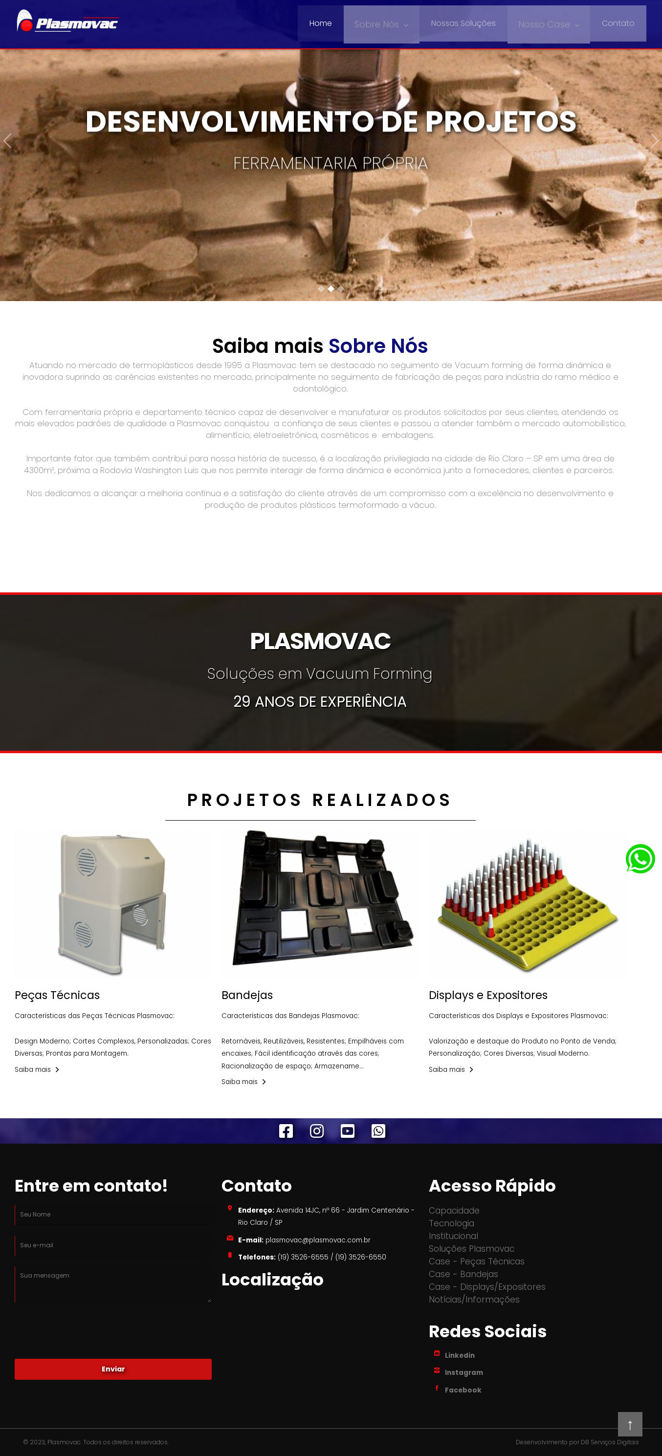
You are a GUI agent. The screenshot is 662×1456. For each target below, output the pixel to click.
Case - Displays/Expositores (487, 1287)
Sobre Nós (383, 23)
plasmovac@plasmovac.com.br (317, 1240)
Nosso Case (546, 23)
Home (329, 23)
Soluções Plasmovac (471, 1249)
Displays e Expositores (488, 995)
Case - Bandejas (463, 1274)
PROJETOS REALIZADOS (320, 800)
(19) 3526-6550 (360, 1257)
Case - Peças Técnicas (477, 1261)
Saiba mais (33, 1069)
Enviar (113, 1369)
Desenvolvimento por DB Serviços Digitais (577, 1442)
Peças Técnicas (57, 995)
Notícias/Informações (474, 1299)
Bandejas (247, 995)
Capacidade (454, 1211)
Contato (618, 23)
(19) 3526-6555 (303, 1257)
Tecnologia (451, 1223)
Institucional (453, 1236)
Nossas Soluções (468, 23)
